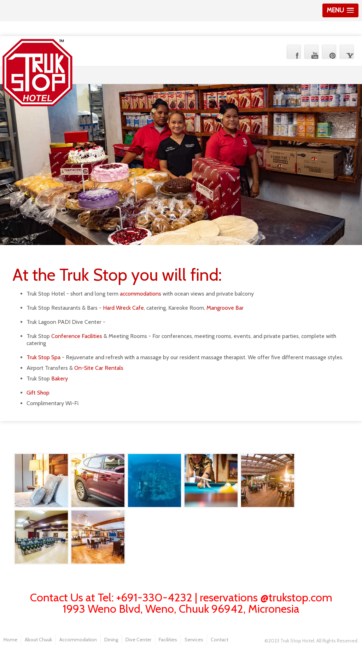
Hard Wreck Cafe (123, 307)
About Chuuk (38, 639)
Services (194, 639)
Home (10, 639)
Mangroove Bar (225, 307)
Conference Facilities (76, 336)
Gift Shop (38, 392)
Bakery (59, 378)
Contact (219, 639)
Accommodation (78, 639)
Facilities (168, 639)
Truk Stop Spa (43, 357)
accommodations (140, 293)
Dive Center (138, 639)
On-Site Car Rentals (98, 368)
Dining (111, 639)
